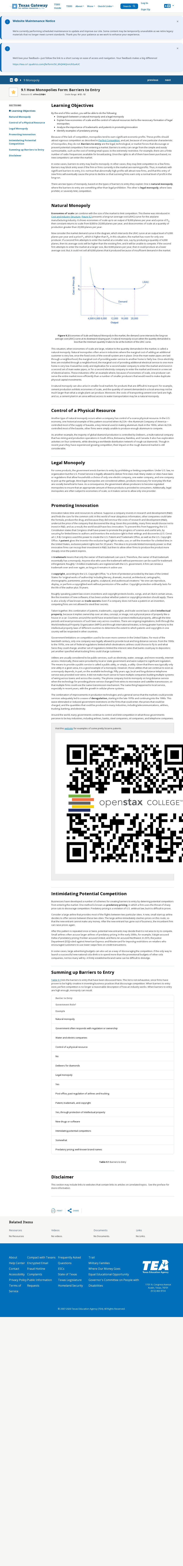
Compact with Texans (41, 1257)
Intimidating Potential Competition (22, 142)
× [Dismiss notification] (178, 21)
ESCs (61, 1269)
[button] (169, 6)
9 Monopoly (31, 80)
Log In (144, 3)
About (13, 1257)
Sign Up (145, 9)
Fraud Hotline (36, 1269)
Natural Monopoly (20, 116)
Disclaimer (15, 155)
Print (59, 1210)
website (69, 728)
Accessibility (17, 1274)
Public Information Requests (39, 1282)
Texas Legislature (70, 1280)
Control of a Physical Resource (27, 122)
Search (129, 6)
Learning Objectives (23, 110)
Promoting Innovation (22, 134)
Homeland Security (70, 1285)
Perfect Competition (109, 140)
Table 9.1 (56, 980)
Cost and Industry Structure (66, 216)
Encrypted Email (37, 1263)
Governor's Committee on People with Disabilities (114, 1282)
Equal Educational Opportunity (109, 1274)
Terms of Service (15, 1288)
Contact (14, 1269)
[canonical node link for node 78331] (12, 80)
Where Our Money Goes (104, 1269)
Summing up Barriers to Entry (26, 149)
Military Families (99, 1263)
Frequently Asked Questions (69, 1260)
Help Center (17, 1263)
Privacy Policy (18, 1280)
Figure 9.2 (87, 216)
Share (76, 1210)
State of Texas (67, 1274)
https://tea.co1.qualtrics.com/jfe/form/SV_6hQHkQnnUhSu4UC (46, 64)
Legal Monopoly (18, 128)
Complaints (34, 1274)
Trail (92, 1257)
